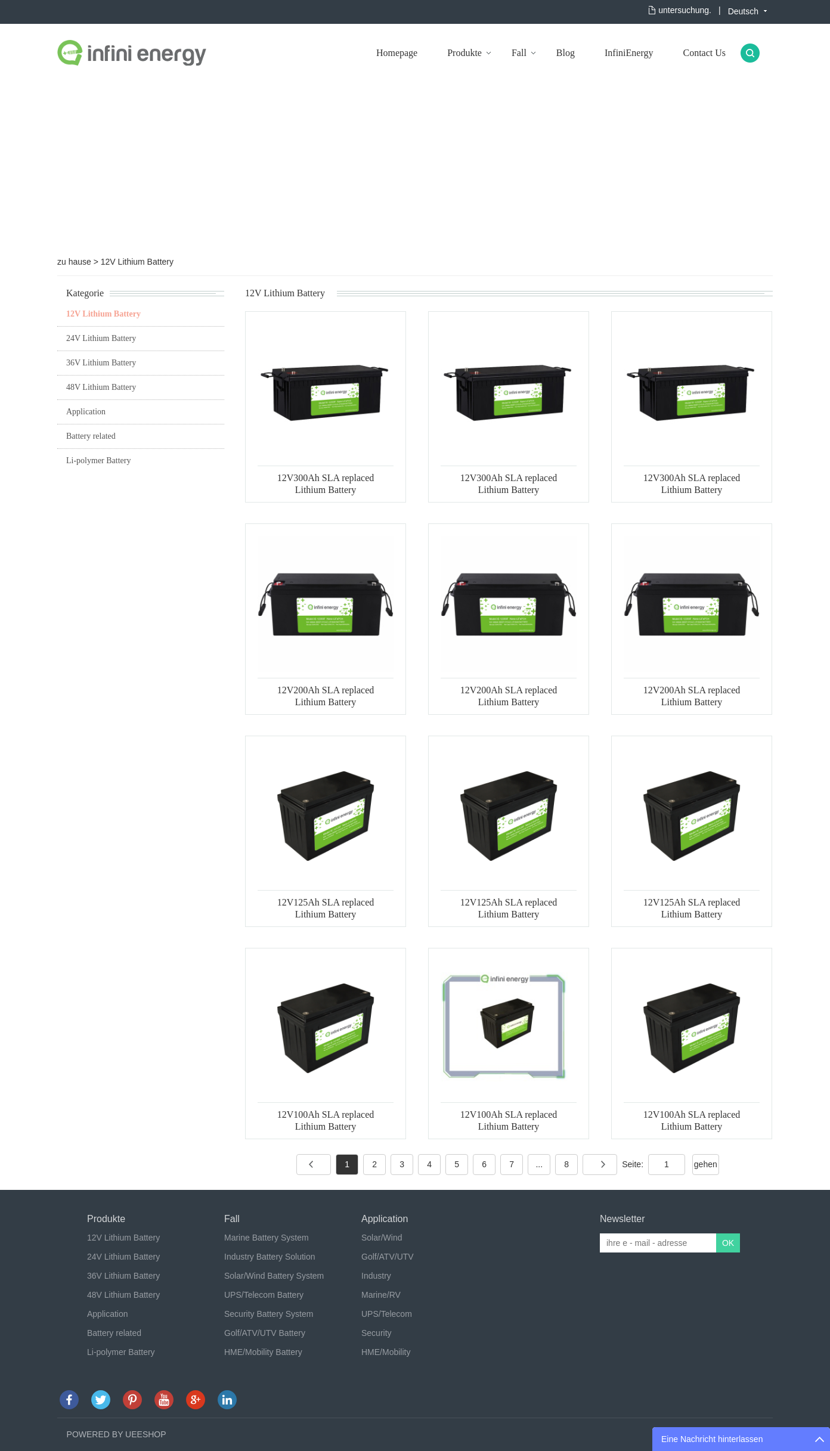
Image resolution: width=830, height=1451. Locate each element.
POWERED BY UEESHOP (116, 1434)
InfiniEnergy (629, 53)
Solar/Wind (381, 1237)
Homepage (396, 53)
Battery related (91, 436)
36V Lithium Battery (101, 362)
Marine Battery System (266, 1237)
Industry (376, 1276)
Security (376, 1333)
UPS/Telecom (386, 1314)
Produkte (464, 53)
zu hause (74, 261)
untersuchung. (684, 10)
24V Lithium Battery (101, 338)
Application (86, 411)
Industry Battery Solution (269, 1256)
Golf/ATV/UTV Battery (264, 1333)
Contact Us (704, 53)
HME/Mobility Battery (263, 1352)
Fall (519, 53)
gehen (705, 1164)
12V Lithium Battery (137, 261)
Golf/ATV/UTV (387, 1256)
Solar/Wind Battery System (274, 1276)
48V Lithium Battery (101, 387)
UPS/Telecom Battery (263, 1295)
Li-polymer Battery (98, 460)
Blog (565, 53)
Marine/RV (381, 1295)
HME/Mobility (385, 1352)
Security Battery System (268, 1314)
